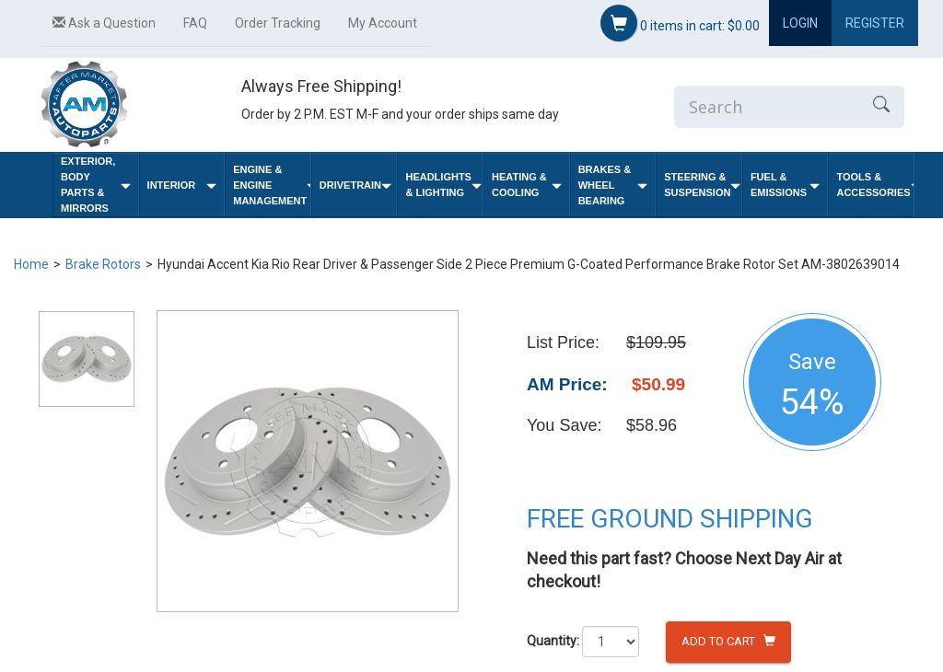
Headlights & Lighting (443, 184)
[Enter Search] (766, 107)
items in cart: (680, 23)
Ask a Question (104, 23)
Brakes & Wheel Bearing (613, 185)
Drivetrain (355, 185)
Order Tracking (277, 23)
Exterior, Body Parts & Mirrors (96, 185)
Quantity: (553, 640)
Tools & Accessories (875, 184)
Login (800, 23)
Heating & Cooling (527, 184)
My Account (382, 23)
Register (874, 23)
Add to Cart (728, 641)
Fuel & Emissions (786, 184)
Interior (182, 185)
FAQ (195, 23)
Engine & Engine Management (271, 185)
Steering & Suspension (702, 184)
